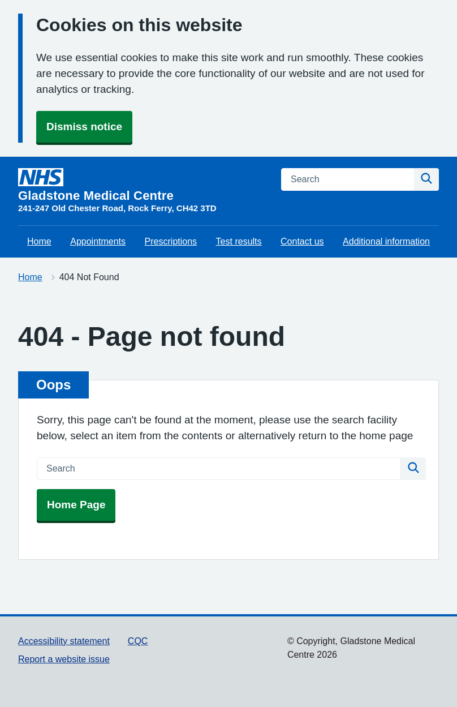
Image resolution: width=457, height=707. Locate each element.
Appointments (98, 241)
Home (39, 241)
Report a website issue (64, 659)
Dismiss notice (84, 126)
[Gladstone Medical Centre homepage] (117, 191)
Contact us (302, 241)
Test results (239, 241)
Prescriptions (171, 241)
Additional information (386, 241)
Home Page (76, 505)
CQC (138, 641)
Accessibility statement (64, 641)
